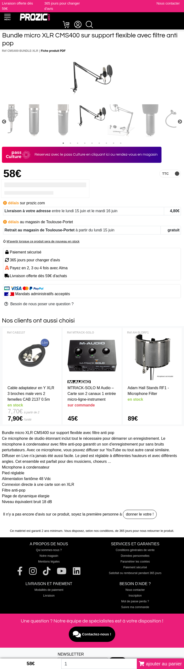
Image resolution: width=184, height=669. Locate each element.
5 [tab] (92, 143)
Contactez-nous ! (92, 634)
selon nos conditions (99, 531)
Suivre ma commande (135, 607)
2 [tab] (70, 143)
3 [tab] (77, 143)
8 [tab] (113, 143)
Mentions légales (49, 561)
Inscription (135, 595)
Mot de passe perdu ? (135, 601)
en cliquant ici (98, 154)
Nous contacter (168, 3)
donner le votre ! (140, 514)
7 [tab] (106, 143)
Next (180, 121)
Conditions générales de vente (135, 550)
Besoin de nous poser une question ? (39, 304)
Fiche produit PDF (53, 51)
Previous (4, 121)
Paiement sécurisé (135, 567)
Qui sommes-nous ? (49, 550)
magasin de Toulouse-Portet (49, 222)
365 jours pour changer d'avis (35, 260)
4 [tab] (84, 143)
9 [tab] (120, 143)
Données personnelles (135, 556)
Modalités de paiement (48, 590)
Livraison (49, 595)
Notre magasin (49, 556)
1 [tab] (63, 143)
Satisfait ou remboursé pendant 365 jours (135, 573)
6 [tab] (99, 143)
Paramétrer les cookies (135, 561)
